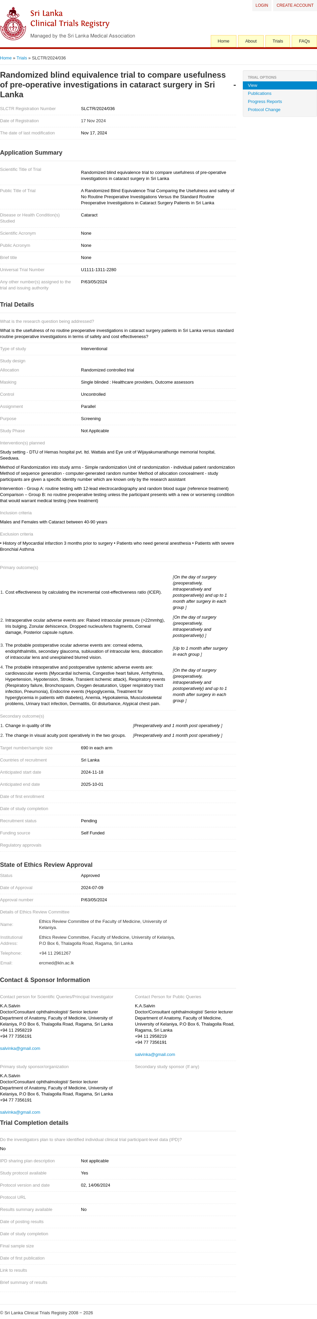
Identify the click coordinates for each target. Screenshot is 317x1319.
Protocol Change (264, 109)
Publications (259, 93)
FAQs (304, 41)
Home (224, 41)
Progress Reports (265, 101)
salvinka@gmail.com (20, 1048)
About (251, 41)
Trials (277, 41)
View (252, 85)
